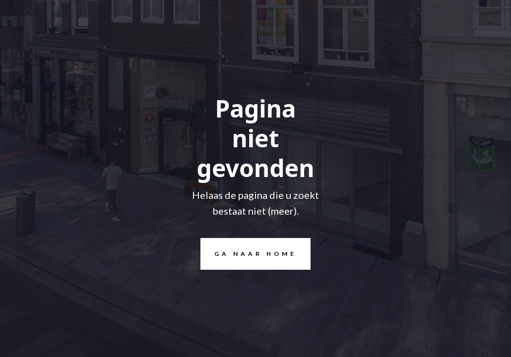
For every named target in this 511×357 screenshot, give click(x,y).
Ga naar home (248, 254)
